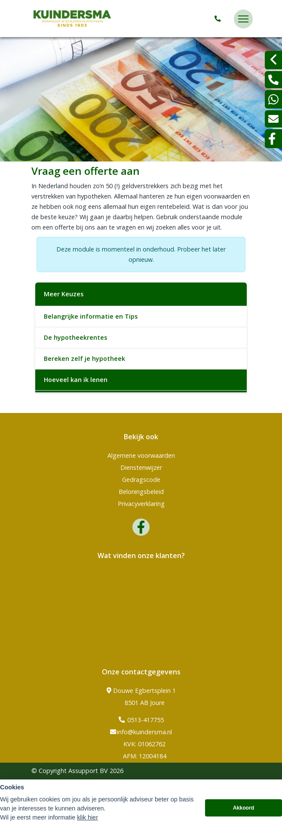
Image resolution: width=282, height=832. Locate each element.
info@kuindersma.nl (141, 732)
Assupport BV (88, 771)
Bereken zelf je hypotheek (84, 358)
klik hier (87, 817)
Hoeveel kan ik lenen (75, 380)
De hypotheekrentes (75, 337)
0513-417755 (141, 720)
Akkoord (243, 808)
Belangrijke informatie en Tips (91, 316)
